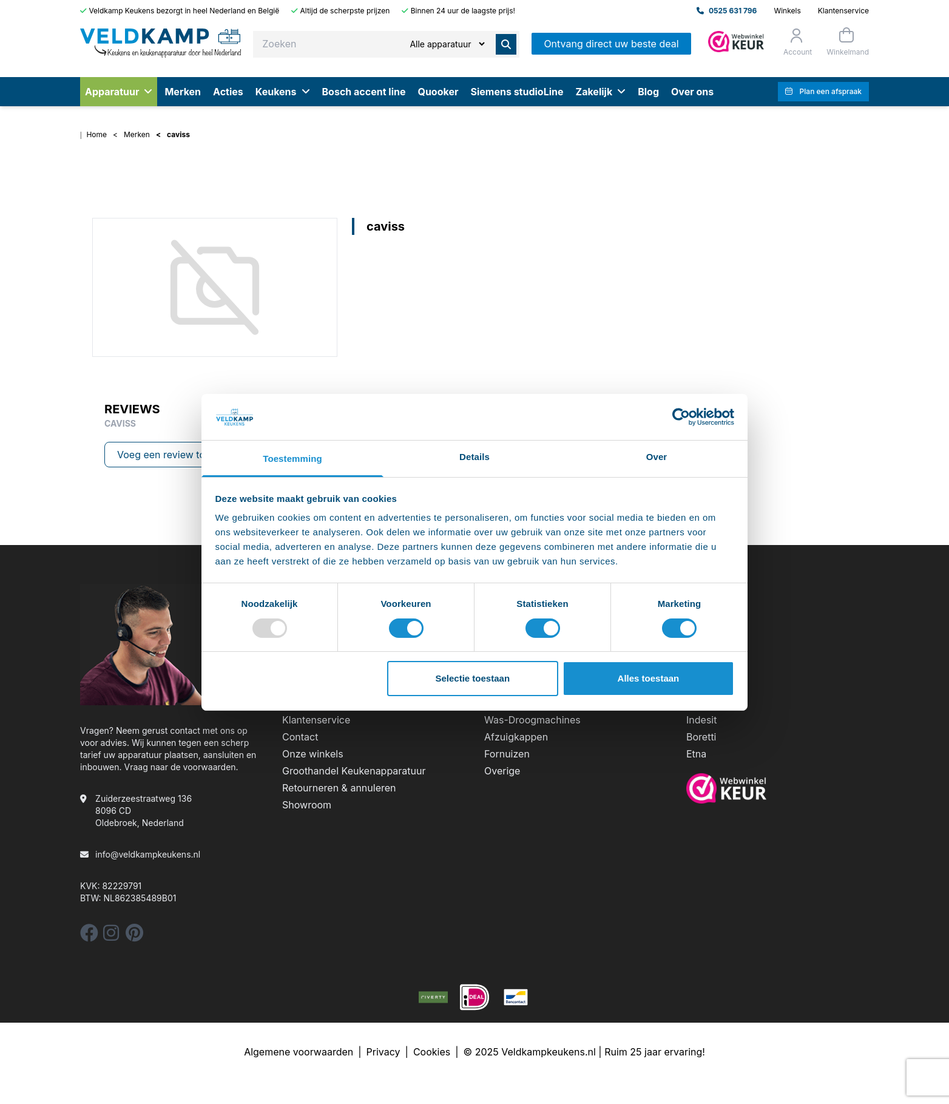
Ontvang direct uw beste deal (611, 44)
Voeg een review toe (164, 455)
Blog (648, 92)
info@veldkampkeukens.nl (147, 854)
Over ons (692, 92)
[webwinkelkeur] (777, 788)
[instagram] (111, 936)
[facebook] (89, 936)
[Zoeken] (447, 44)
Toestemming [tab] (292, 458)
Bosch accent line (364, 92)
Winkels (787, 10)
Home (96, 134)
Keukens (282, 92)
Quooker (437, 92)
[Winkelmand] (846, 41)
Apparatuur (118, 92)
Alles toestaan (649, 678)
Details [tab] (474, 457)
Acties (228, 92)
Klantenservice (843, 10)
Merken (182, 92)
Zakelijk (601, 92)
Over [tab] (656, 457)
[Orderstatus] (796, 42)
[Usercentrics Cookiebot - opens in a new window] (681, 417)
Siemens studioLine (516, 92)
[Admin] (736, 41)
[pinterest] (134, 936)
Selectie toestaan (473, 678)
